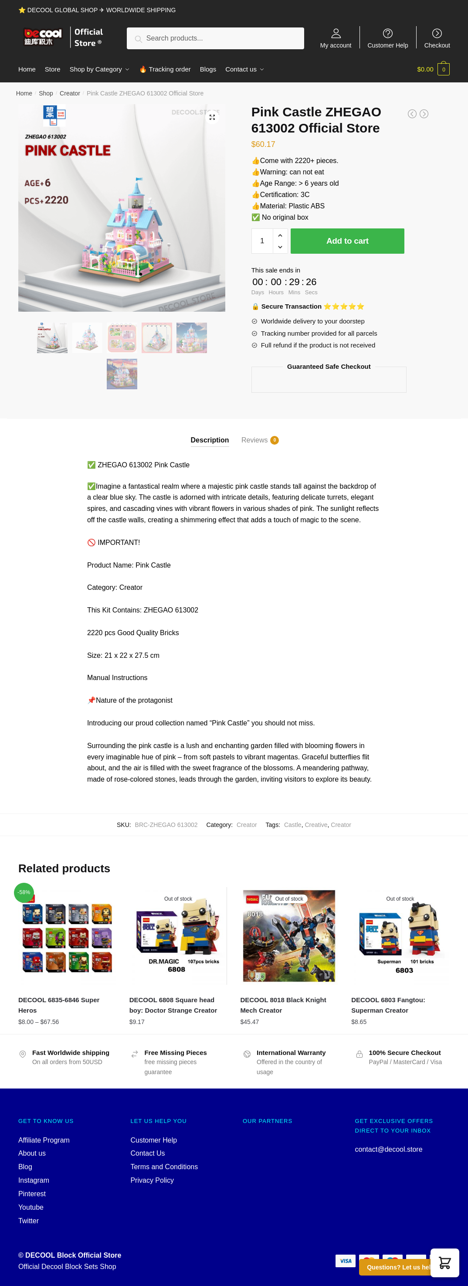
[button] (445, 1263)
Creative (316, 824)
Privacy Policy (152, 1180)
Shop (46, 93)
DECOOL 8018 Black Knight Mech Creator (283, 1005)
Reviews (254, 440)
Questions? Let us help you (407, 1267)
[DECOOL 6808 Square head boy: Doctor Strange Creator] (178, 936)
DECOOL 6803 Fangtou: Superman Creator (388, 1005)
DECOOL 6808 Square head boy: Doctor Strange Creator (173, 1005)
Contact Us (147, 1153)
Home (24, 93)
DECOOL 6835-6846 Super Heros (58, 1005)
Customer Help (387, 45)
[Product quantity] (262, 241)
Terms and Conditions (164, 1166)
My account (336, 45)
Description (210, 440)
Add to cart (347, 240)
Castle (293, 824)
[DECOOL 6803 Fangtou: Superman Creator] (400, 936)
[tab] (210, 432)
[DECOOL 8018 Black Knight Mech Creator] (289, 936)
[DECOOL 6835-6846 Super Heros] (67, 936)
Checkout (437, 45)
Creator (70, 93)
